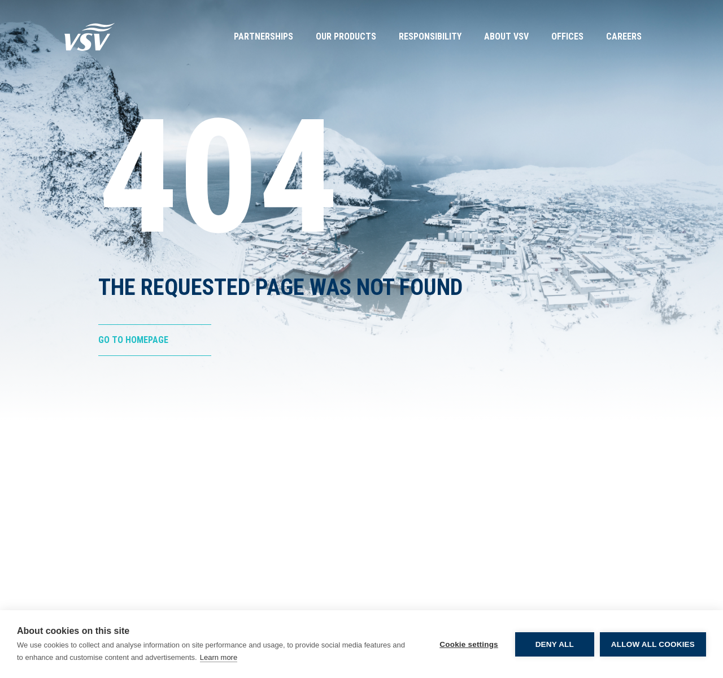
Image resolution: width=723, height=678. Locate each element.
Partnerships (263, 36)
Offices (567, 36)
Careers (624, 36)
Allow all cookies (653, 644)
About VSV (506, 36)
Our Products (346, 36)
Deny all (554, 644)
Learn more (218, 657)
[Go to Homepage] (89, 37)
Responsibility (430, 36)
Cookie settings (468, 644)
